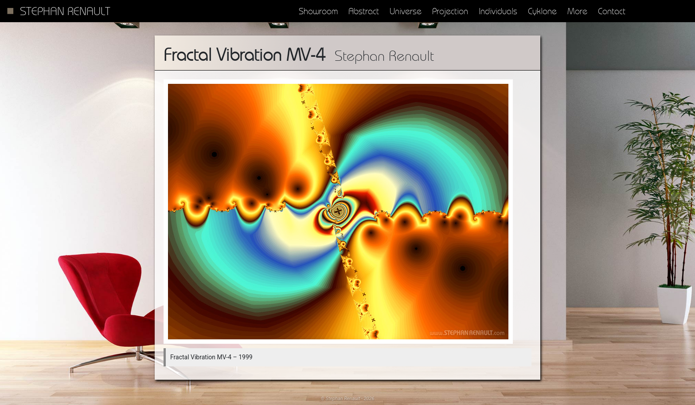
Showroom (318, 11)
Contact (611, 11)
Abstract (363, 11)
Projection (450, 11)
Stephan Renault (65, 11)
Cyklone (542, 11)
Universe (406, 11)
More (577, 11)
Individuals (498, 11)
